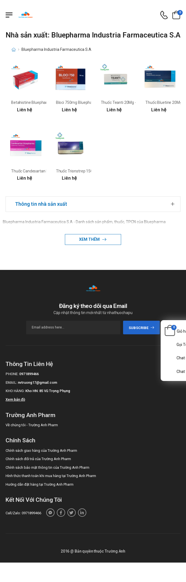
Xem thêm (90, 239)
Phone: (12, 374)
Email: (11, 382)
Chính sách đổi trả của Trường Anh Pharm (38, 459)
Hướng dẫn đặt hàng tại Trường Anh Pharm (40, 484)
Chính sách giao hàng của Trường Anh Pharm (41, 450)
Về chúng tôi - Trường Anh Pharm (32, 425)
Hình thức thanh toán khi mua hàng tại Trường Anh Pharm (51, 476)
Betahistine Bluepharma (32, 102)
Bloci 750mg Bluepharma (77, 102)
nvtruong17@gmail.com (37, 382)
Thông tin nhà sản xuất (41, 204)
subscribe (142, 328)
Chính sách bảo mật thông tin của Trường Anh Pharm (47, 467)
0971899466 (29, 374)
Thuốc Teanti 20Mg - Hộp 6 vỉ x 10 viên (134, 102)
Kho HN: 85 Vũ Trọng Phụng (47, 391)
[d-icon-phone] (164, 15)
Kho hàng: (15, 391)
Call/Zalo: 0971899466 (23, 513)
